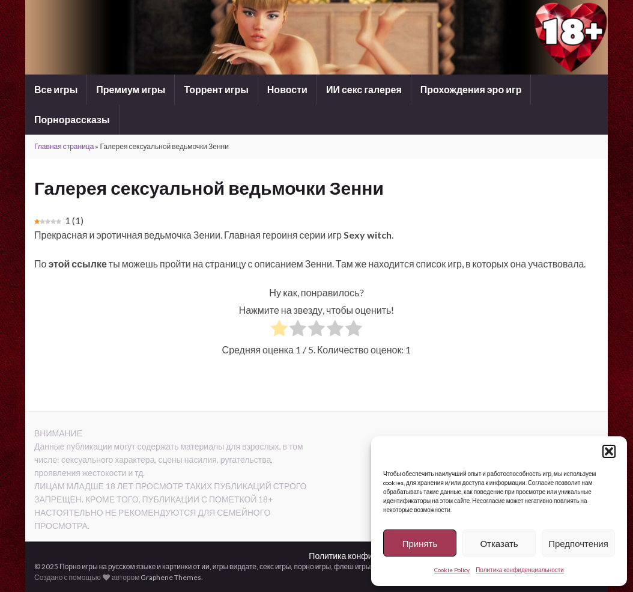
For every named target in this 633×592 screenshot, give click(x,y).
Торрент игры (216, 89)
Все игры (55, 89)
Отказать (499, 543)
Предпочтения (578, 543)
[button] (609, 451)
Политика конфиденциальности (520, 569)
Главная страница (64, 146)
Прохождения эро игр (471, 89)
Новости (287, 89)
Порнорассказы (72, 119)
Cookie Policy (452, 569)
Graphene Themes (171, 577)
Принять (420, 543)
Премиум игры (130, 89)
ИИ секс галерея (364, 89)
